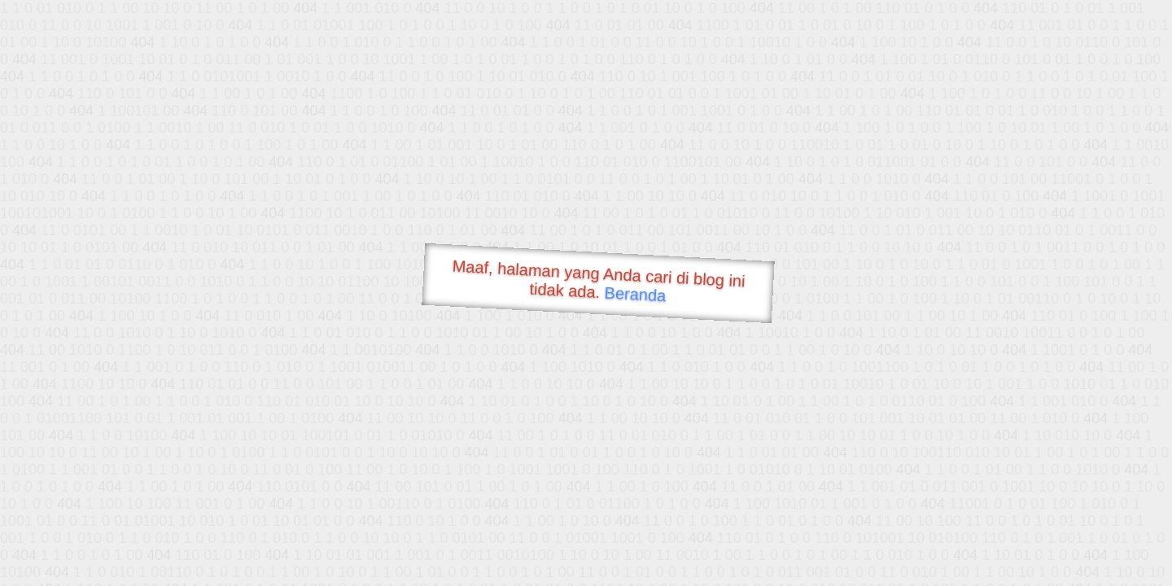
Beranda (635, 293)
